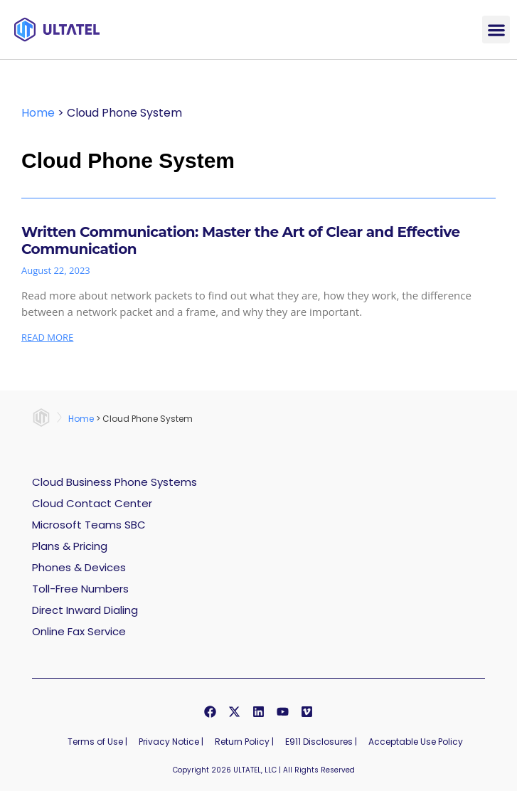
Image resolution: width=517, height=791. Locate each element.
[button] (496, 29)
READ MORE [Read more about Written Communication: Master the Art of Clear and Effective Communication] (47, 337)
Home (38, 113)
